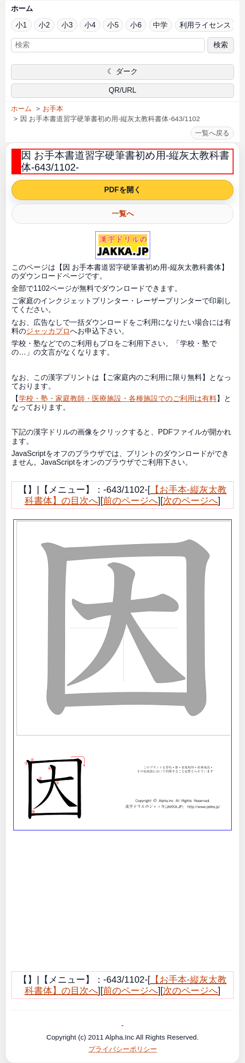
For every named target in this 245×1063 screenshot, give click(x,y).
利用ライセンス (205, 25)
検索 (220, 45)
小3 (67, 25)
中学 (160, 25)
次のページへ (190, 500)
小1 (21, 25)
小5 (113, 25)
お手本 (53, 108)
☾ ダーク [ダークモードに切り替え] (122, 71)
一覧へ (123, 213)
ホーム (22, 8)
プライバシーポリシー (122, 1049)
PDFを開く (122, 190)
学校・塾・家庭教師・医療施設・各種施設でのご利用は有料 (118, 398)
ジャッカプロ (48, 331)
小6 (136, 25)
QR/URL (122, 90)
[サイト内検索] (108, 45)
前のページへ (130, 500)
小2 (44, 25)
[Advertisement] (94, 904)
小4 (90, 25)
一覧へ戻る (212, 133)
